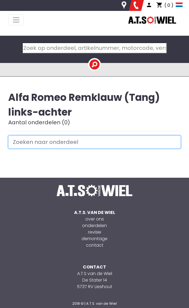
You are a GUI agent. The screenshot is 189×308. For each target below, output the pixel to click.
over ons (94, 219)
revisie (94, 232)
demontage (94, 238)
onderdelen (94, 225)
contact (94, 245)
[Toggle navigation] (16, 19)
